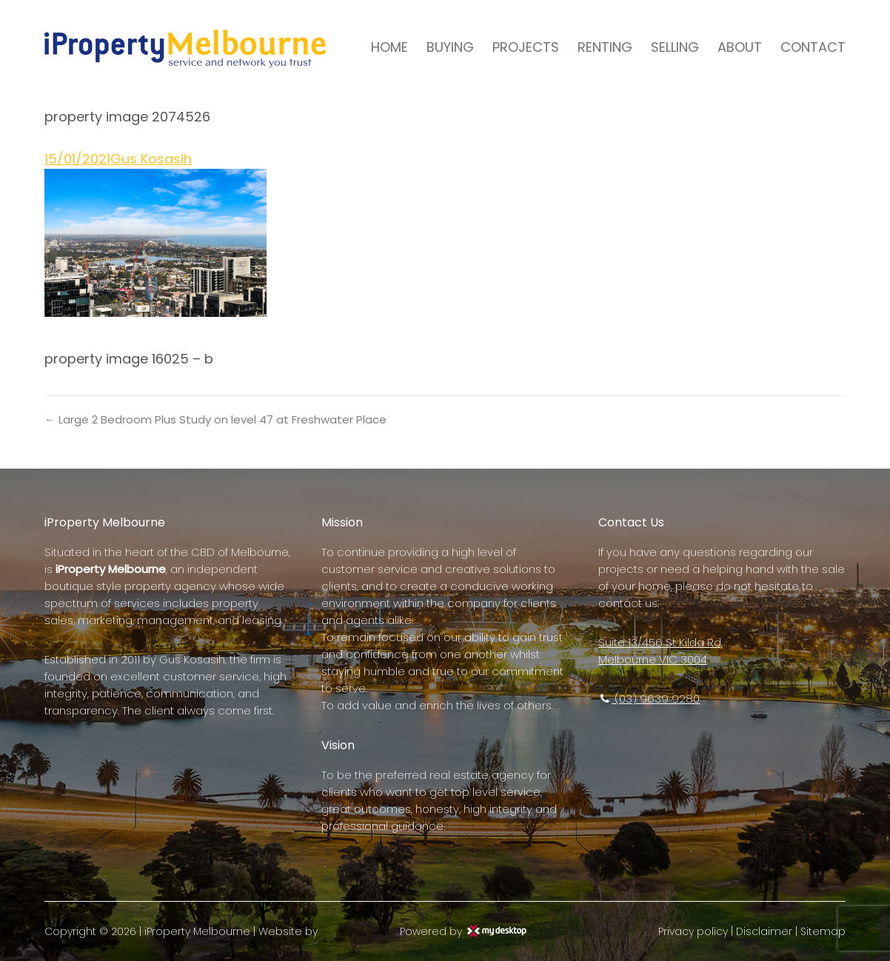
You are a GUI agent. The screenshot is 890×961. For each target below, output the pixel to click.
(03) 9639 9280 (649, 698)
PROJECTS (525, 47)
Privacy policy (693, 931)
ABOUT (739, 47)
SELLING (675, 47)
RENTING (605, 47)
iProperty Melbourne (197, 931)
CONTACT (813, 47)
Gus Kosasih (151, 159)
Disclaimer (764, 931)
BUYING (450, 47)
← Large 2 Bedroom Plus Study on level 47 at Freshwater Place (215, 419)
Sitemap (823, 931)
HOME (389, 47)
